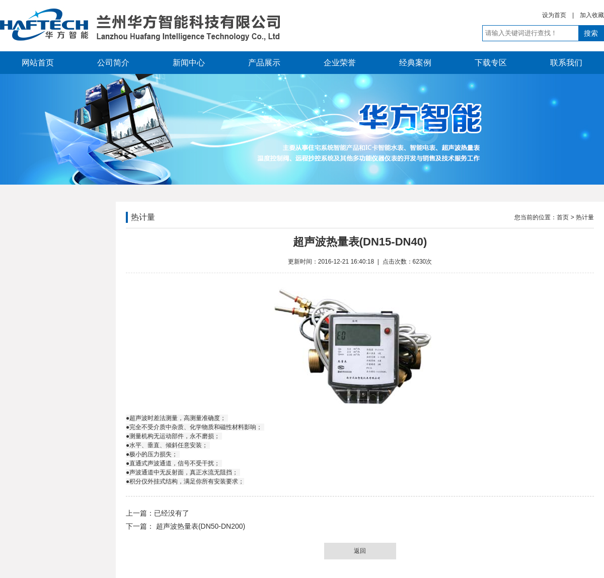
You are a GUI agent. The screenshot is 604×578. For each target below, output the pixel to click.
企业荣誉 (340, 62)
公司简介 (113, 62)
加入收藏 (592, 15)
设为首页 (554, 15)
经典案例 (415, 62)
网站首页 (38, 62)
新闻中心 (189, 62)
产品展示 (264, 62)
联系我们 (566, 62)
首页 (563, 217)
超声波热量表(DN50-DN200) (199, 526)
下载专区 (491, 62)
